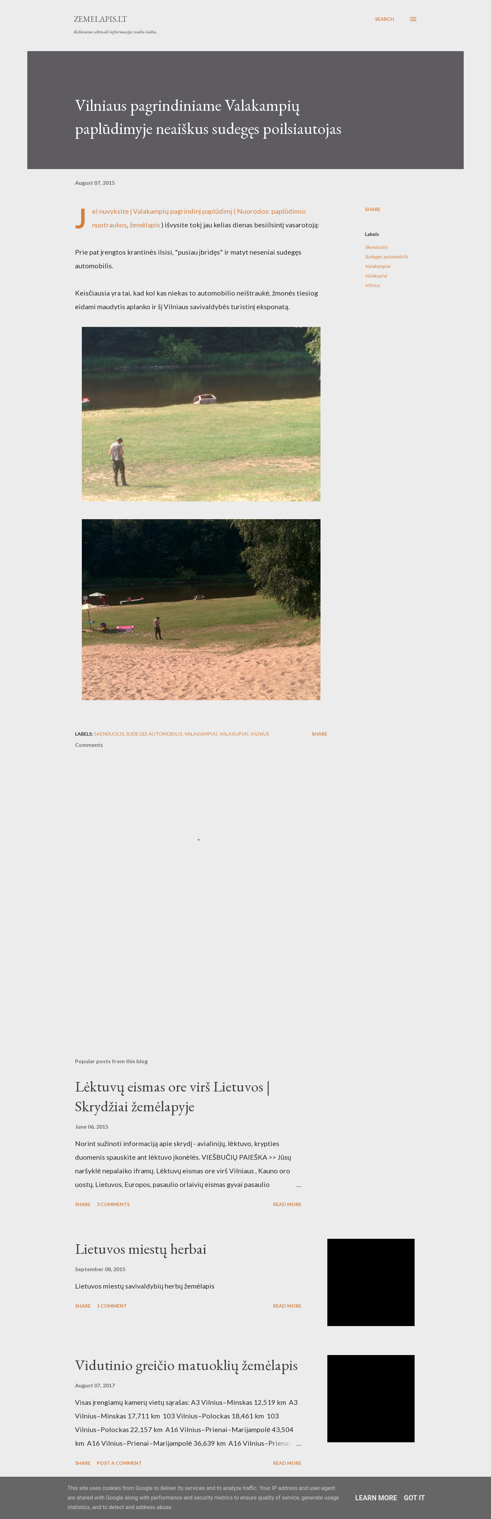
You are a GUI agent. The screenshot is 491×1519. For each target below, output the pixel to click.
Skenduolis (376, 247)
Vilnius (372, 285)
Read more (287, 1204)
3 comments (113, 1204)
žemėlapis (145, 225)
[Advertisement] (190, 973)
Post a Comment (119, 1463)
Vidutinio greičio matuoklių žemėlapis (186, 1364)
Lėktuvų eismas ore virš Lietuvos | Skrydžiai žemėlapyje (172, 1096)
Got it (414, 1498)
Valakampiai (377, 266)
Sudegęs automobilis (386, 256)
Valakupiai (376, 276)
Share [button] (373, 209)
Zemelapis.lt (100, 19)
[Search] (384, 19)
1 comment (112, 1306)
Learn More (376, 1498)
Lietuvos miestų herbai (141, 1248)
